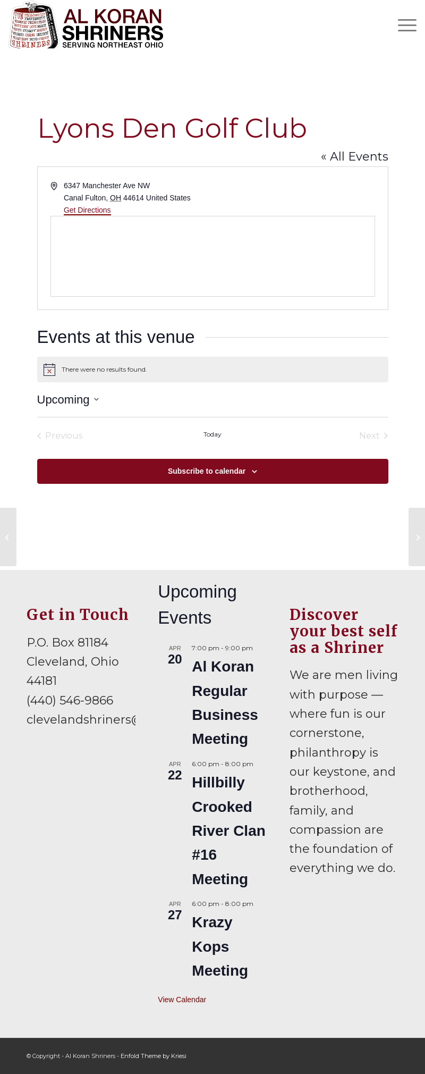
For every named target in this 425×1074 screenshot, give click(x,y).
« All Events (354, 156)
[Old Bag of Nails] (417, 537)
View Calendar (182, 999)
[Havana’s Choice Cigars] (8, 537)
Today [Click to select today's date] (212, 434)
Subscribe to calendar (206, 471)
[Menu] (401, 24)
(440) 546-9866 (70, 700)
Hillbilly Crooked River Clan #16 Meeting (229, 830)
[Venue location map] (213, 256)
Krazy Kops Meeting (220, 946)
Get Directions (87, 210)
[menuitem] (401, 24)
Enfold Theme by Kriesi (153, 1056)
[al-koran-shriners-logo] (85, 24)
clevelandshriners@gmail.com (116, 719)
